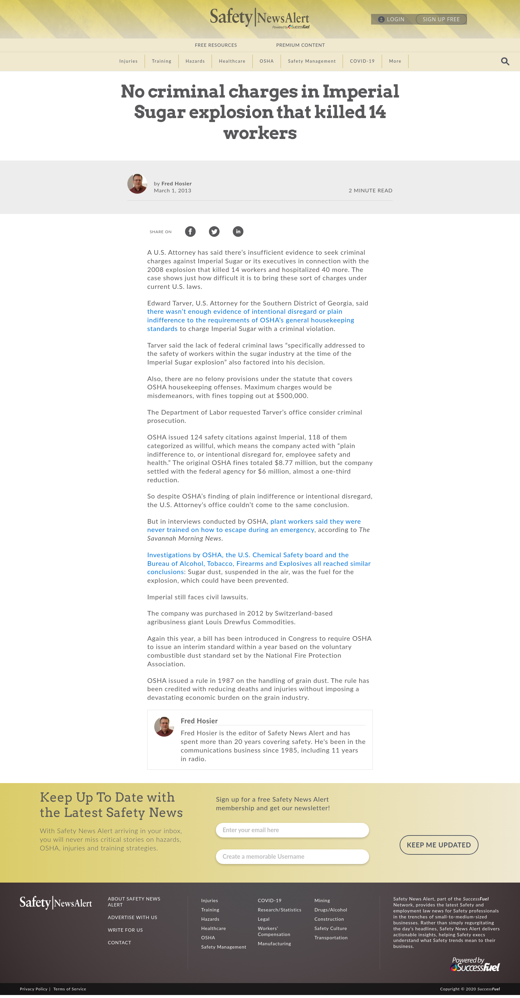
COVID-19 (270, 903)
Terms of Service (69, 991)
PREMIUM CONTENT (300, 45)
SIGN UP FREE (441, 19)
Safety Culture (330, 931)
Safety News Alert (260, 18)
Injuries (209, 903)
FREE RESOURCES (216, 45)
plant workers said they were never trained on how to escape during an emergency (254, 528)
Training (210, 912)
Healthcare (213, 931)
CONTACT (119, 945)
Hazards (210, 922)
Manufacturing (275, 946)
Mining (322, 903)
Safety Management (223, 950)
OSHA (208, 940)
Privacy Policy (34, 991)
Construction (329, 922)
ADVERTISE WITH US (133, 920)
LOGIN (396, 19)
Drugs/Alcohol (330, 912)
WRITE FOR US (125, 933)
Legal (264, 922)
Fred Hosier (177, 183)
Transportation (331, 940)
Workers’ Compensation (274, 934)
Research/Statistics (280, 912)
